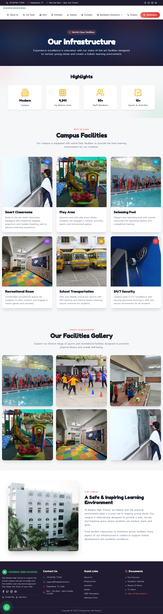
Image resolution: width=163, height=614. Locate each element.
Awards (87, 589)
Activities (88, 585)
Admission (150, 15)
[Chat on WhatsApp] (6, 607)
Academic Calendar (134, 581)
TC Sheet (130, 589)
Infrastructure (90, 581)
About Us (88, 577)
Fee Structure (132, 577)
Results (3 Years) (133, 585)
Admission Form (90, 597)
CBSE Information (91, 593)
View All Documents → (137, 593)
